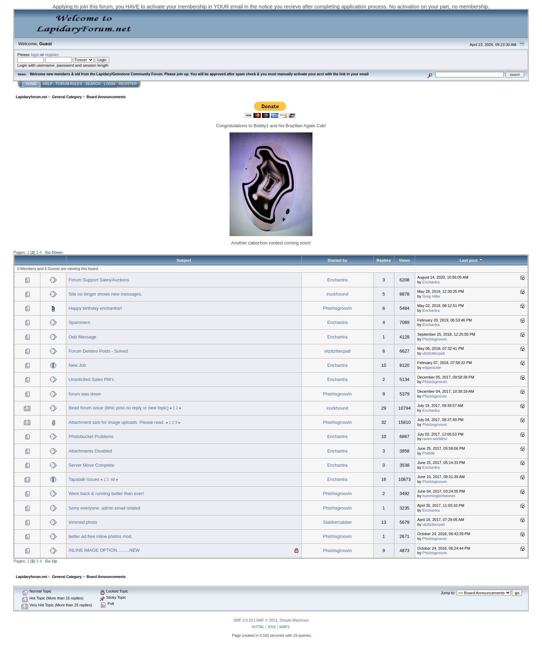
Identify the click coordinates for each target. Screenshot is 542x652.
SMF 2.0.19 (243, 620)
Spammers (79, 322)
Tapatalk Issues (83, 479)
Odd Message (82, 336)
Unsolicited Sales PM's (91, 379)
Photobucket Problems (90, 436)
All (113, 479)
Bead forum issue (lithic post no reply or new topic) (118, 407)
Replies (383, 260)
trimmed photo (82, 522)
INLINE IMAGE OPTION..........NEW (104, 550)
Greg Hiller (431, 296)
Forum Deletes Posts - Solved (98, 351)
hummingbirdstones (439, 496)
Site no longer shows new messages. (105, 294)
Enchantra (337, 279)
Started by (337, 260)
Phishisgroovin (337, 308)
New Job (77, 365)
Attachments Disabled (90, 451)
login (35, 54)
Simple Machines (294, 620)
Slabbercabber (337, 522)
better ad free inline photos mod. (100, 536)
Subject (184, 260)
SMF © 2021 (267, 620)
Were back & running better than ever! (106, 493)
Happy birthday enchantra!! (95, 308)
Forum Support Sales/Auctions (98, 279)
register (51, 54)
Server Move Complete (91, 465)
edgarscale (431, 367)
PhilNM (428, 453)
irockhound (337, 294)
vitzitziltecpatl (337, 351)
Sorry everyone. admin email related (104, 508)
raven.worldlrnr (435, 439)
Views (404, 260)
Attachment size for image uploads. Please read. (116, 422)
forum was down (84, 394)
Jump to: (448, 593)
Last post (471, 260)
